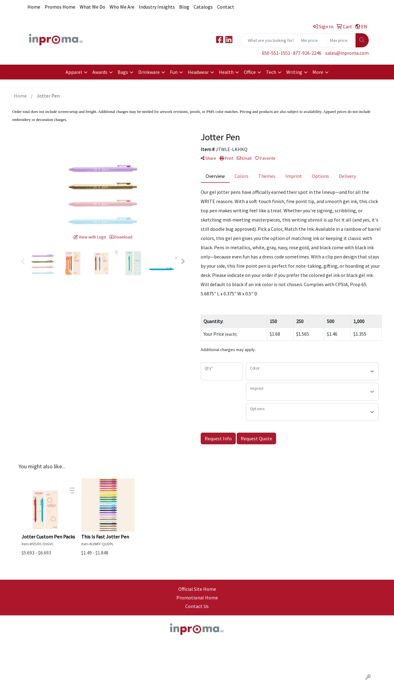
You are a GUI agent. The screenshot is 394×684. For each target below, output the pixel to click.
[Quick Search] (269, 40)
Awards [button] (99, 72)
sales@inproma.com (347, 53)
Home (33, 7)
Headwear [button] (198, 72)
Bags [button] (123, 72)
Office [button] (250, 72)
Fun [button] (174, 72)
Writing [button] (294, 72)
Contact (225, 7)
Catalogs (203, 7)
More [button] (317, 72)
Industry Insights (157, 7)
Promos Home (60, 7)
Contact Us (197, 606)
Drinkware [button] (149, 72)
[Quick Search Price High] (341, 40)
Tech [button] (271, 72)
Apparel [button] (74, 72)
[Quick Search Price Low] (312, 40)
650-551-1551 (276, 53)
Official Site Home (197, 589)
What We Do (92, 7)
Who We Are (122, 7)
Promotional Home (197, 597)
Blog (184, 7)
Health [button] (226, 72)
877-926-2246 (307, 53)
